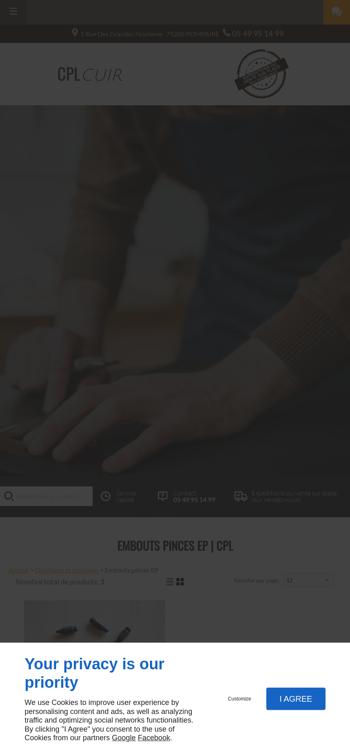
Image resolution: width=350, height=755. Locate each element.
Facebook (154, 738)
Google (124, 738)
